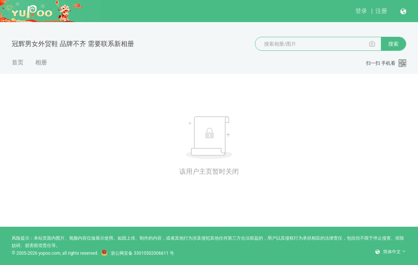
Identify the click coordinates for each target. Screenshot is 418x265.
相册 (41, 62)
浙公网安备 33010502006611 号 (137, 253)
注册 (381, 10)
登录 (361, 10)
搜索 (393, 44)
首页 (18, 62)
